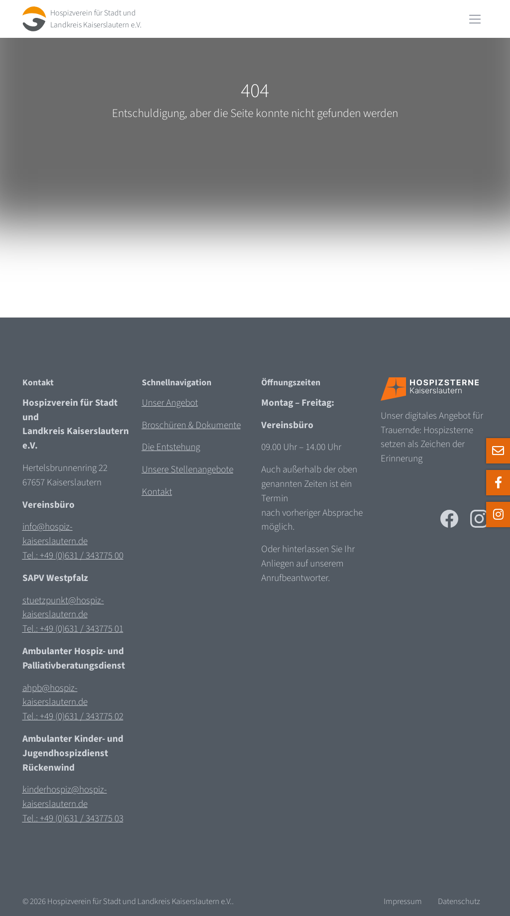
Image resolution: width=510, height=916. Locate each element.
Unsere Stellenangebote (187, 469)
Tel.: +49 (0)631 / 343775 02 (72, 716)
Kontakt (157, 492)
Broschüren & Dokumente (191, 425)
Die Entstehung (171, 447)
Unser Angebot (170, 403)
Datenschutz (459, 902)
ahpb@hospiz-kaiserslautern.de (55, 695)
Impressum (403, 902)
